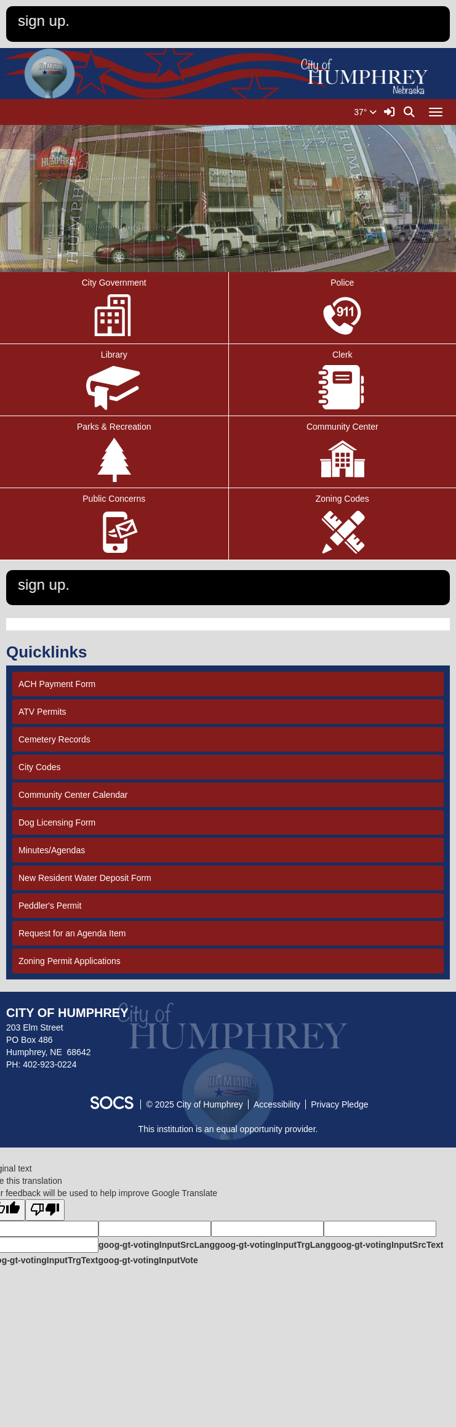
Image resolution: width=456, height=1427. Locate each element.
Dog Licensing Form (56, 822)
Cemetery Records (54, 739)
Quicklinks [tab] (50, 652)
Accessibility (277, 1104)
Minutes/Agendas (51, 850)
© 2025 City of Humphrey (194, 1104)
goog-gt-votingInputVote (148, 1260)
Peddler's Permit (49, 905)
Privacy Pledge (339, 1104)
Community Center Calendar (72, 795)
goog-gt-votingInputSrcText (386, 1245)
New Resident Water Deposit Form (84, 878)
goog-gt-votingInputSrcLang (156, 1245)
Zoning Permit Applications (69, 961)
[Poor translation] (45, 1210)
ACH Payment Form (56, 684)
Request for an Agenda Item (72, 933)
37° (365, 112)
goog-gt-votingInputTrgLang (272, 1245)
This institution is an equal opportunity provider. (228, 1129)
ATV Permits (42, 712)
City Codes (39, 767)
